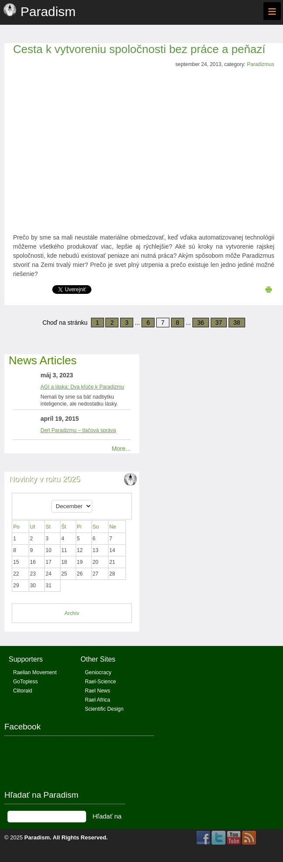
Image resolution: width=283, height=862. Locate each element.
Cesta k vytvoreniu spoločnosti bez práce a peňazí (139, 49)
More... (121, 448)
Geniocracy (98, 672)
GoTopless (25, 682)
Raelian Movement (35, 672)
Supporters (26, 659)
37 (219, 322)
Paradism (37, 837)
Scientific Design (104, 709)
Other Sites (98, 659)
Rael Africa (97, 700)
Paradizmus (260, 64)
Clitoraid (22, 691)
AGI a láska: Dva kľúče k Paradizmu (82, 387)
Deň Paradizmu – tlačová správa (78, 430)
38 (236, 322)
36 (200, 322)
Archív (71, 613)
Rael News (97, 691)
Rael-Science (100, 682)
